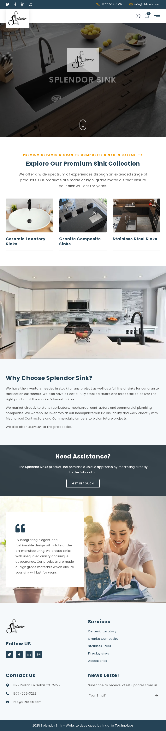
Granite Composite (103, 638)
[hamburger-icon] (156, 16)
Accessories (97, 661)
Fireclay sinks (98, 653)
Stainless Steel (99, 646)
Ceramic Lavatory (102, 631)
